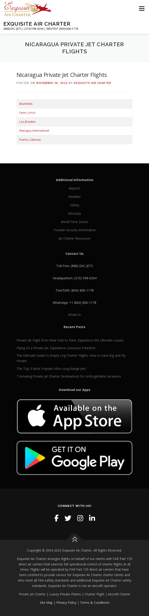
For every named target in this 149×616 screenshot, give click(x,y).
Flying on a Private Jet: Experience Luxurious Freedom (56, 348)
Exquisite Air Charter (36, 24)
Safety (74, 205)
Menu (141, 8)
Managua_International (34, 131)
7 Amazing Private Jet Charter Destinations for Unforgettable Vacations (69, 376)
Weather (74, 196)
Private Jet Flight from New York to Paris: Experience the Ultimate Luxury (70, 340)
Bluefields (25, 104)
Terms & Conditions (94, 602)
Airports (74, 188)
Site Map (46, 602)
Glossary (74, 213)
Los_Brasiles (27, 122)
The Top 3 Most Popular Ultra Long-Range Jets (51, 368)
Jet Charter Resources (75, 238)
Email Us (74, 314)
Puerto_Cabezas (30, 140)
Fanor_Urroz (27, 113)
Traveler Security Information (74, 230)
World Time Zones (74, 222)
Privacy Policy (66, 602)
